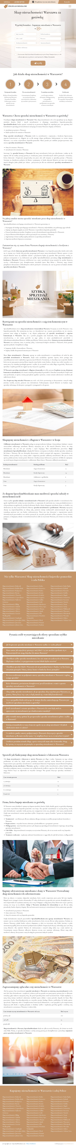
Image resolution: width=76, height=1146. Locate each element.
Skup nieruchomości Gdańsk (11, 607)
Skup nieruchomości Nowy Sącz (36, 607)
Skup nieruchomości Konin (35, 593)
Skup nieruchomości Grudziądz (12, 618)
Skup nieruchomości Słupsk (59, 595)
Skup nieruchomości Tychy (59, 607)
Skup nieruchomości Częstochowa (13, 597)
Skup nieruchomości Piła (34, 613)
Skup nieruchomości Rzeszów (60, 591)
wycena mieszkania (45, 2)
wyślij (38, 63)
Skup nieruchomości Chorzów (12, 595)
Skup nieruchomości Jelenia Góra (13, 625)
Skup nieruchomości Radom (35, 625)
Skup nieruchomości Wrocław (60, 616)
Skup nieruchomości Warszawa (60, 611)
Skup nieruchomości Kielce (35, 591)
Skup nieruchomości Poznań (35, 623)
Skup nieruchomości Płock (35, 620)
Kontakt (67, 2)
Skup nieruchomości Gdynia (11, 609)
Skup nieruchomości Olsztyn (35, 609)
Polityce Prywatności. (49, 57)
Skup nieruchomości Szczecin (60, 600)
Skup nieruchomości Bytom (11, 593)
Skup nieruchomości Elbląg (11, 604)
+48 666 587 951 (19, 2)
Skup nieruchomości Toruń (59, 604)
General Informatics (69, 1143)
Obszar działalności (31, 1143)
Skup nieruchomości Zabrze (59, 618)
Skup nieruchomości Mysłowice (36, 604)
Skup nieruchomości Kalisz (35, 586)
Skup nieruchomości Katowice (36, 588)
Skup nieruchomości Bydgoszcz (12, 591)
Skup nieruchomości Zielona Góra (61, 620)
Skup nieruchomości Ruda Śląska (61, 586)
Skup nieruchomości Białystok (12, 586)
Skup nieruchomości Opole (35, 611)
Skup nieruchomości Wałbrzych (60, 609)
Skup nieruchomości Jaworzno (12, 623)
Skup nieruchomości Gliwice (11, 611)
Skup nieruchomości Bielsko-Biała (13, 588)
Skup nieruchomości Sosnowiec (60, 597)
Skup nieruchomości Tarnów (59, 602)
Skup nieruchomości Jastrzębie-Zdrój (14, 620)
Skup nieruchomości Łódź (34, 602)
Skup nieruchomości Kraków (35, 595)
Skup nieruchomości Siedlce (59, 593)
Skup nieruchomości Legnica (35, 597)
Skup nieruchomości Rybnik (59, 588)
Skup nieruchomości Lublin (35, 600)
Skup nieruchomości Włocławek (60, 613)
